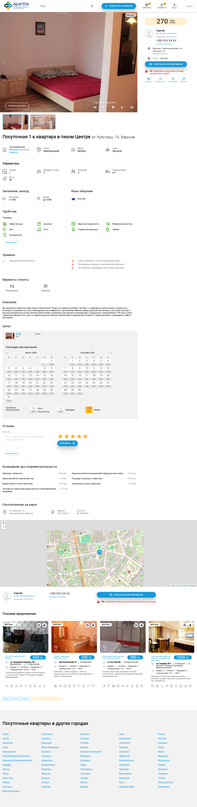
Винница (84, 747)
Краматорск (47, 760)
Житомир (123, 747)
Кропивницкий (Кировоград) (16, 756)
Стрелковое (47, 734)
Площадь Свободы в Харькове (87, 478)
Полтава (84, 743)
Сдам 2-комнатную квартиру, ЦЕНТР (62, 657)
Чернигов (46, 751)
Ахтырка (84, 786)
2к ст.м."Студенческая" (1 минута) (15, 657)
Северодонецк (48, 765)
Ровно (161, 747)
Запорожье (8, 743)
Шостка (6, 769)
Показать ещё (11, 454)
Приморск (163, 773)
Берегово (46, 773)
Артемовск (163, 756)
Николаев (162, 743)
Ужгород (162, 738)
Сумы (5, 747)
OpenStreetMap (182, 586)
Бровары (7, 765)
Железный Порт (165, 782)
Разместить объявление (121, 6)
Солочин (45, 782)
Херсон (161, 751)
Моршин (45, 778)
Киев (121, 734)
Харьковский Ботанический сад (18, 478)
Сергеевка (85, 773)
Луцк (121, 782)
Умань (83, 765)
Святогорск (8, 778)
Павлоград (124, 765)
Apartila (6, 699)
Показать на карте (160, 54)
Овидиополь (164, 786)
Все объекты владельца (166, 33)
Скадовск (46, 738)
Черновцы (124, 751)
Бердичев (162, 769)
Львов (6, 738)
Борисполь (124, 778)
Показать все (11, 242)
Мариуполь (124, 756)
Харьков (15, 699)
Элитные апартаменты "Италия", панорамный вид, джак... (160, 658)
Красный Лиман (126, 786)
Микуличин (46, 743)
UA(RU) (189, 6)
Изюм (5, 773)
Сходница (7, 786)
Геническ (84, 738)
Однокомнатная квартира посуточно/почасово (113, 657)
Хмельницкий (9, 751)
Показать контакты (164, 44)
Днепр (6, 734)
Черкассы (46, 756)
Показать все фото (17, 106)
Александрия (125, 773)
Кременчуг (85, 756)
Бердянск (84, 734)
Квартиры (24, 699)
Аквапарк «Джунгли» (13, 473)
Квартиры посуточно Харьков (19, 150)
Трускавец (85, 760)
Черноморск (86, 769)
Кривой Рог (124, 743)
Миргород (124, 769)
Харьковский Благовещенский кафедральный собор (97, 473)
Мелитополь (164, 760)
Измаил (161, 765)
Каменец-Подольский (90, 751)
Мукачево (46, 769)
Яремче (6, 782)
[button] (99, 552)
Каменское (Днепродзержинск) (18, 760)
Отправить (67, 443)
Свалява (84, 778)
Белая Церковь (126, 760)
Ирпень (83, 782)
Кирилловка (125, 738)
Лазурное (46, 786)
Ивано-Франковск (50, 747)
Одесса (161, 734)
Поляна (161, 778)
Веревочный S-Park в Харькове (18, 483)
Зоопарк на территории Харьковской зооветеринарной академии (29, 490)
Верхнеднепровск (11, 791)
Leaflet (171, 586)
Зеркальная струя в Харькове (86, 483)
